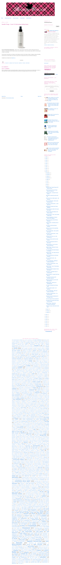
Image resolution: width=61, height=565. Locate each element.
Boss (19, 355)
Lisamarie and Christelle (53, 30)
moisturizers (17, 544)
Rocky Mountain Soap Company (33, 470)
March (47, 309)
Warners (30, 504)
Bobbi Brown (35, 354)
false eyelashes (16, 526)
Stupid (22, 488)
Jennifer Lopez (29, 405)
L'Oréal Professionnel (41, 419)
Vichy (14, 502)
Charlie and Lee (25, 362)
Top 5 (33, 496)
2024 (46, 160)
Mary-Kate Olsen (38, 434)
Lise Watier (20, 427)
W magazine (47, 503)
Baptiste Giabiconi (28, 349)
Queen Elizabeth (37, 463)
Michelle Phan (22, 437)
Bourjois (23, 355)
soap (37, 555)
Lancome (46, 421)
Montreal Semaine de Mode (35, 441)
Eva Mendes (17, 383)
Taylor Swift (16, 491)
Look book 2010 (22, 428)
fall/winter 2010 (44, 525)
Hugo (36, 399)
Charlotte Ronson (43, 362)
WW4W (14, 504)
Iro (39, 400)
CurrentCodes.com (20, 370)
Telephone (36, 491)
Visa (17, 503)
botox (20, 513)
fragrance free (38, 528)
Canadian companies (28, 358)
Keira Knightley (19, 414)
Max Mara (36, 435)
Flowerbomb (32, 386)
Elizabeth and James (30, 379)
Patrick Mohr (39, 456)
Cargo (37, 358)
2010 (46, 324)
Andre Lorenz (41, 344)
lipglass (14, 540)
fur (32, 529)
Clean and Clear (44, 365)
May (47, 184)
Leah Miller (29, 423)
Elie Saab (22, 378)
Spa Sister (28, 484)
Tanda (25, 490)
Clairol (22, 365)
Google (43, 391)
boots (47, 512)
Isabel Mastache (44, 400)
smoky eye (31, 555)
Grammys (18, 392)
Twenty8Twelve (27, 498)
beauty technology (24, 511)
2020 (46, 166)
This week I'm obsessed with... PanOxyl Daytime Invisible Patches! (52, 126)
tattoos (19, 559)
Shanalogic (18, 478)
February (47, 310)
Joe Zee (17, 407)
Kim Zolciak (45, 415)
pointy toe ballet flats (25, 549)
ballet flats (23, 510)
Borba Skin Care (44, 354)
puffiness (21, 551)
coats (30, 517)
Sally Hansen (39, 473)
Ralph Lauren (15, 465)
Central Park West (22, 361)
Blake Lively (15, 354)
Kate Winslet (27, 413)
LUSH (44, 420)
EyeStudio (36, 383)
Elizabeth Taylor (21, 379)
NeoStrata (27, 445)
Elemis (46, 377)
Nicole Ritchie (19, 448)
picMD (30, 548)
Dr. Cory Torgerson (16, 376)
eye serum (24, 524)
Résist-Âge (36, 472)
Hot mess (26, 399)
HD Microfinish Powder (27, 393)
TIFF (13, 490)
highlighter (28, 535)
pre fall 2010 (24, 550)
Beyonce (39, 351)
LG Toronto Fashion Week (31, 420)
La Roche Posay (24, 421)
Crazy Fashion (17, 369)
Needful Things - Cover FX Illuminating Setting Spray (15, 24)
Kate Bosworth (45, 412)
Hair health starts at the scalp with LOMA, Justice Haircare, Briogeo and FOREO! (53, 132)
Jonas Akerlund (38, 407)
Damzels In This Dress (20, 371)
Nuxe (41, 449)
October (47, 176)
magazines (22, 541)
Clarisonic (35, 365)
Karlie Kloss (31, 412)
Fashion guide (31, 385)
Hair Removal (44, 393)
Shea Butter (18, 479)
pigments (35, 548)
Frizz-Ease (21, 387)
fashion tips (24, 526)
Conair (13, 368)
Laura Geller (42, 422)
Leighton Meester (38, 423)
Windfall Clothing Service (38, 505)
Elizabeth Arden (38, 378)
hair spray (23, 532)
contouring (44, 518)
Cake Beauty (20, 357)
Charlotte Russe (15, 363)
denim (21, 520)
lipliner (31, 540)
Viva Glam (21, 503)
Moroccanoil (46, 441)
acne (18, 509)
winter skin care (35, 562)
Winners (46, 505)
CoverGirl (46, 368)
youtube (20, 563)
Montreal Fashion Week (23, 441)
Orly (44, 452)
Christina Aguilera (45, 364)
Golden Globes (32, 391)
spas (42, 555)
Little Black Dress (30, 427)
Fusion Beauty (28, 387)
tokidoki (46, 559)
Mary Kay (28, 434)
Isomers (23, 401)
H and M (18, 393)
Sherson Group (35, 479)
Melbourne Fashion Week (35, 436)
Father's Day (38, 385)
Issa (28, 401)
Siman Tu (13, 482)
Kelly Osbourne (31, 414)
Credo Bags (24, 369)
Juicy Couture (43, 408)
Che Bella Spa (23, 363)
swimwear (26, 558)
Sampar (46, 473)
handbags (14, 535)
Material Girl (15, 435)
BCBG (35, 348)
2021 (46, 165)
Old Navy (24, 451)
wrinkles (14, 563)
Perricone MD (29, 457)
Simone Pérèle (20, 482)
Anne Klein (45, 345)
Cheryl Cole (42, 363)
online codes (38, 545)
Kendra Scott (39, 414)
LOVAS (40, 420)
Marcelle (23, 433)
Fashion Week (38, 384)
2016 (46, 314)
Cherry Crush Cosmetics (33, 363)
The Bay (41, 491)
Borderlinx (14, 355)
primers (38, 550)
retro (27, 551)
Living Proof (39, 427)
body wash (40, 512)
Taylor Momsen (45, 490)
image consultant (28, 536)
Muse (33, 442)
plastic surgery (43, 548)
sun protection (23, 557)
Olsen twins (42, 451)
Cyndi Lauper (28, 370)
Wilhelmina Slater (27, 505)
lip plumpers (24, 538)
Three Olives (24, 495)
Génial (13, 393)
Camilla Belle (45, 357)
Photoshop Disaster (45, 458)
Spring (42, 484)
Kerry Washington (17, 415)
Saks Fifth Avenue (31, 473)
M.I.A (31, 429)
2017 (46, 171)
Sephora (15, 477)
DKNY (44, 370)
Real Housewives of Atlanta (37, 465)
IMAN (47, 399)
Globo (20, 391)
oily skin (31, 545)
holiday (37, 535)
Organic (26, 452)
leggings (46, 537)
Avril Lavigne (24, 348)
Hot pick (31, 399)
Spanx (33, 484)
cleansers (43, 515)
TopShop (37, 496)
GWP (39, 387)
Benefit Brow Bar (43, 350)
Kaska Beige (37, 412)
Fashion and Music (21, 385)
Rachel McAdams (37, 464)
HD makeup (36, 393)
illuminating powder (17, 536)
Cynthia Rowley (35, 370)
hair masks (39, 531)
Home (22, 96)
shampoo (26, 552)
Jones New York (19, 408)
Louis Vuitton (34, 428)
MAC (35, 429)
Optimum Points (18, 452)
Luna (24, 429)
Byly (47, 356)
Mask (44, 434)
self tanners (44, 551)
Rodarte (43, 470)
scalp (31, 551)
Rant (21, 465)
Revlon (40, 467)
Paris (48, 455)
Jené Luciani (36, 405)
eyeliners (22, 525)
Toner (43, 495)
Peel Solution (16, 457)
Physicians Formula (19, 459)
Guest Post (45, 392)
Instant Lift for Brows (32, 400)
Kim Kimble (39, 415)
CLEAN (13, 357)
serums (14, 552)
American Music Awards (22, 344)
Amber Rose (37, 343)
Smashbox (15, 483)
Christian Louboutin (35, 364)
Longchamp (15, 428)
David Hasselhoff (45, 371)
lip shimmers (33, 538)
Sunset (20, 489)
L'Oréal (16, 419)
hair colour (15, 531)
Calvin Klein (29, 357)
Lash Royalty (27, 422)
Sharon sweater (42, 478)
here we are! (46, 63)
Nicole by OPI (27, 448)
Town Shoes (21, 497)
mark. (47, 541)
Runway (17, 472)
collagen (36, 517)
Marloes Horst (15, 434)
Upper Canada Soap (17, 499)
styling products (42, 556)
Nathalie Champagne (32, 444)
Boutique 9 (30, 355)
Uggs (44, 498)
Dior (33, 373)
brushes (40, 513)
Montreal (14, 441)
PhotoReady (37, 458)
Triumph (41, 497)
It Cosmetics (34, 401)
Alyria (31, 343)
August (47, 179)
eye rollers (15, 524)
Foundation (39, 386)
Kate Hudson (14, 413)
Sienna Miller (45, 481)
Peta (35, 457)
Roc (46, 469)
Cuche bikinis (45, 369)
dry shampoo (42, 520)
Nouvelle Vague (35, 449)
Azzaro (30, 348)
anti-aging (46, 509)
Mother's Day (17, 442)
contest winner (34, 518)
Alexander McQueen (29, 342)
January (47, 312)
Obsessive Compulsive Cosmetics (28, 450)
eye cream (33, 522)
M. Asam (27, 429)
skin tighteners (24, 555)
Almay (26, 343)
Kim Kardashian (32, 415)
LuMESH (14, 429)
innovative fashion (37, 536)
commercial (15, 518)
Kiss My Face (34, 416)
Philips (45, 457)
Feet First (46, 385)
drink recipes (34, 520)
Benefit (35, 350)
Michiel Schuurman (31, 437)
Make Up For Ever (17, 431)
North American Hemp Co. (24, 449)
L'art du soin (21, 420)
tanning (13, 559)
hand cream (23, 533)
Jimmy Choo (27, 406)
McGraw (13, 436)
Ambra (42, 343)
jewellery (14, 537)
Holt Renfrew (17, 399)
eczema (18, 521)
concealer (24, 518)
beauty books (43, 510)
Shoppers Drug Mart (22, 481)
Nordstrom (14, 449)
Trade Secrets (29, 497)
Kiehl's (24, 415)
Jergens (42, 405)
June (47, 182)
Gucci (31, 392)
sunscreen (43, 557)
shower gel (24, 553)
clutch (25, 517)
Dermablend (44, 372)
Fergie (13, 386)
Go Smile (25, 391)
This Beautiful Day (48, 331)
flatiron (40, 526)
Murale (26, 442)
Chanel (30, 361)
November (48, 174)
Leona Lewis (46, 423)
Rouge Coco (43, 471)
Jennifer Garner (21, 405)
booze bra (16, 513)
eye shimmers (32, 524)
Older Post (39, 96)
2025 (46, 158)
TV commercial (19, 490)
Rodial (47, 470)
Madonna (31, 430)
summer (14, 557)
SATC (41, 472)
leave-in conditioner (36, 537)
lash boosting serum (24, 537)
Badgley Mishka (41, 348)
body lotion (30, 512)
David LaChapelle (17, 372)
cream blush (35, 519)
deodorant (27, 520)
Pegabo (22, 457)
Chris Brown (19, 364)
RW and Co (30, 464)
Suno (17, 489)
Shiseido (42, 479)
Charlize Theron (34, 362)
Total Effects (15, 497)
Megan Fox (19, 436)
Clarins (28, 365)
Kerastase (46, 414)
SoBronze (22, 483)
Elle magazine (40, 379)
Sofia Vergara (39, 483)
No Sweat (46, 448)
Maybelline (43, 435)
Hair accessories (16, 394)
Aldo (22, 342)
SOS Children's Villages (21, 473)
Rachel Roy (45, 464)
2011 (46, 322)
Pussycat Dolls (30, 463)
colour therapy (44, 517)
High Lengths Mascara (37, 398)
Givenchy (31, 390)
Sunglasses (42, 488)
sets (20, 552)
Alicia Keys (21, 343)
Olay (42, 450)
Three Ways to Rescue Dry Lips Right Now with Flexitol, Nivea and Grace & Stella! (53, 121)
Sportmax (38, 484)
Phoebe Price (22, 458)
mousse (28, 544)
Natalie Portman (21, 444)
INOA (13, 400)
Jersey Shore (21, 406)
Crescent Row (31, 369)
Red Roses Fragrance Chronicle (42, 466)
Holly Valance (46, 398)
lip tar (46, 538)
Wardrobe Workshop (22, 504)
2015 (46, 316)
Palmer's (26, 455)
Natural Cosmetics (42, 444)
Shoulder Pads (38, 481)
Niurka (41, 448)
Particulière (26, 456)
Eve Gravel (30, 383)
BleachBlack (22, 354)
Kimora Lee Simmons (16, 416)
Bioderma (45, 351)
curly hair (44, 519)
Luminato (19, 429)
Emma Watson (28, 380)
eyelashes (14, 525)
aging (39, 509)
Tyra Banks (39, 498)
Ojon (38, 450)
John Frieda (23, 407)
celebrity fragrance (41, 514)
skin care (14, 555)
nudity (21, 545)
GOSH (34, 387)
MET (39, 429)
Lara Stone (21, 422)
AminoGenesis (32, 344)
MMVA (43, 429)
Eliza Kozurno (29, 378)
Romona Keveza (31, 471)
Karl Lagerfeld (23, 412)
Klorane (41, 416)
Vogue (35, 503)
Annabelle (37, 345)
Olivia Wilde (35, 451)
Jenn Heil (14, 405)
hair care (44, 530)
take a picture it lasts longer (41, 558)
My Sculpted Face (39, 442)
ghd (36, 529)
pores (33, 549)
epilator (29, 521)
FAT (40, 383)
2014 (46, 317)
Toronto (43, 496)
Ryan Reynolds (30, 472)
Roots (37, 471)
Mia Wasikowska (45, 436)
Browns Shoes (27, 356)
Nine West (35, 448)
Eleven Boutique (15, 378)
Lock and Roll (46, 427)
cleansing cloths (16, 517)
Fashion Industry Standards (27, 384)
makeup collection (34, 541)
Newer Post (4, 96)
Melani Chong (25, 436)
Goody (37, 391)
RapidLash (27, 465)
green (20, 530)
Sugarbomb (28, 488)
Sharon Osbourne (34, 478)
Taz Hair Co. (23, 491)
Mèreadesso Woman (16, 443)
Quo (20, 464)
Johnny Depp (31, 407)
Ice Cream (17, 400)
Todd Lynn (39, 495)
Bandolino (20, 349)
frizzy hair (27, 529)
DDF (41, 370)
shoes (47, 552)
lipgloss (21, 540)
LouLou (28, 428)
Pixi (28, 459)
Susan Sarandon (33, 489)
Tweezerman (18, 498)
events (44, 521)
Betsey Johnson (31, 351)
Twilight (33, 498)
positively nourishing (44, 549)
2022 (46, 163)
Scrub (13, 475)
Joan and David (42, 406)
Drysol (34, 376)
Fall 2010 (17, 384)
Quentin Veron (15, 464)
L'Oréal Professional (27, 419)
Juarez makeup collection (33, 408)
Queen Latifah (45, 463)
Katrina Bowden (35, 413)
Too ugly (27, 496)
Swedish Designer (41, 489)
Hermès (28, 398)
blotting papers (34, 511)
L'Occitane (46, 417)
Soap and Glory (30, 483)
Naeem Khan (42, 443)
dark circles (15, 520)
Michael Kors (15, 437)
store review (30, 556)
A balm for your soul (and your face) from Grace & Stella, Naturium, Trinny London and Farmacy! (53, 143)
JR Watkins (42, 401)
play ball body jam (15, 549)
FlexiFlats (26, 386)
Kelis (26, 414)
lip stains (39, 538)
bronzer (26, 513)
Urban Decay (28, 499)
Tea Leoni (30, 491)
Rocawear (14, 470)
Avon (15, 348)
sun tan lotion (33, 557)
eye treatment (43, 524)
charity (27, 515)
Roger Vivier (16, 471)
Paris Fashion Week (17, 456)
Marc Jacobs (15, 433)
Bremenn (43, 355)
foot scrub (16, 528)
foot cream (46, 526)
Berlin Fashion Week (22, 351)
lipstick (38, 540)
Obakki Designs (15, 450)
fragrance (26, 528)
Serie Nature (40, 477)
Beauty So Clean (27, 350)
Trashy (37, 497)
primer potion (31, 550)
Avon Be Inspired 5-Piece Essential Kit (52, 298)
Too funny (19, 496)
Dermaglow (14, 373)
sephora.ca (13, 57)
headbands (21, 535)
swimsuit (20, 558)
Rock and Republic (21, 470)
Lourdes (47, 428)
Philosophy (14, 458)
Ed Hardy (28, 377)
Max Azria (30, 435)
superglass (14, 558)
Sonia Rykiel (21, 484)
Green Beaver (24, 392)
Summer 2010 (35, 488)
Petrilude (40, 457)
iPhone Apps (44, 535)
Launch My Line (35, 422)
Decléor (25, 372)
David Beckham (37, 371)
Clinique (20, 366)
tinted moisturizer (37, 559)
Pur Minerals (46, 462)
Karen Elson (15, 412)
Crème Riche (38, 369)
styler (35, 556)
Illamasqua (23, 400)
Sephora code (25, 477)
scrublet (37, 551)
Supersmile (26, 489)
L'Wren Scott (14, 420)
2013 (46, 319)
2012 (46, 321)
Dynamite (46, 376)
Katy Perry (42, 413)
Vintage (13, 503)
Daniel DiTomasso (29, 371)
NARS (22, 443)
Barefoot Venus (41, 349)
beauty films (15, 511)
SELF (45, 472)
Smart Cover (45, 482)
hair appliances (28, 530)
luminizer (16, 541)
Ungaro (47, 498)
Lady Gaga (32, 421)
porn (38, 549)
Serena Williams (33, 477)
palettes (31, 546)
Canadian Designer (16, 358)
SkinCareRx (33, 482)
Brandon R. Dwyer (37, 355)
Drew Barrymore (27, 376)
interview (45, 536)
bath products (32, 510)
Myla (47, 442)
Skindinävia (39, 482)
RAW (25, 464)
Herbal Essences (21, 398)
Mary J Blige (22, 434)
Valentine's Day (36, 499)
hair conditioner (27, 531)
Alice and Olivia (40, 342)
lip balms (14, 538)
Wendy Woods (41, 504)
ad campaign (25, 509)
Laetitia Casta (40, 421)
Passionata (32, 456)
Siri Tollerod (26, 482)
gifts (39, 529)
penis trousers (15, 548)
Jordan (25, 408)
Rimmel (15, 469)
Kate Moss (20, 413)
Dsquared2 (39, 376)
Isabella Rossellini (16, 401)
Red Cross (27, 466)
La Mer (17, 421)
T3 (47, 489)
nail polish (38, 544)
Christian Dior (26, 364)
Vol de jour (40, 503)
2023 (46, 161)
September (48, 177)
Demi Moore (37, 372)
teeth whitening (26, 559)
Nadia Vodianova (29, 443)
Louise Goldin (41, 428)
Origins (32, 452)
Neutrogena (36, 445)
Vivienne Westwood (29, 503)
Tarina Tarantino (32, 490)
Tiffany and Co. (31, 495)
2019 (46, 168)
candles (19, 514)
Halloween (29, 394)
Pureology (16, 463)
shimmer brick (41, 552)
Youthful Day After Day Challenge (36, 506)
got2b (45, 529)
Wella (35, 504)
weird (27, 562)
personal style (23, 548)
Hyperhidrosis (41, 399)
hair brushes (37, 530)
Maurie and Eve (22, 435)
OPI (45, 449)
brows (33, 513)
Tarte (39, 490)
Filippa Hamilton (19, 386)
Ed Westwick (33, 377)
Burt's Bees (41, 356)
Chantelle (45, 361)
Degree (30, 372)
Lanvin (15, 422)
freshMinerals (20, 529)
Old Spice (30, 451)
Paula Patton (46, 456)
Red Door (32, 466)
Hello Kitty (24, 397)
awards (16, 510)
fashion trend (32, 526)
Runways (23, 472)
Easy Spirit (21, 377)
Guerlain (37, 392)
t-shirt (31, 558)
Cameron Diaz (37, 357)
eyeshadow (32, 525)
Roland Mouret (24, 471)
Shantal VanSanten (25, 478)
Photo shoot (30, 458)
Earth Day (14, 377)
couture (28, 519)
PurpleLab (23, 463)
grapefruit (14, 530)
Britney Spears (19, 356)
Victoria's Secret (33, 502)
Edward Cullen (41, 377)
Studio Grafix (17, 488)
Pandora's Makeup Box (34, 455)
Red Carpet (20, 466)
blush (42, 511)
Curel (13, 370)
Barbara (35, 349)
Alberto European (15, 342)
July (47, 181)
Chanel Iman (38, 361)
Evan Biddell (24, 383)
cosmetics (22, 519)
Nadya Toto (36, 443)
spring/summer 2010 (20, 556)
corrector (14, 519)
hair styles (38, 532)
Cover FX (39, 368)
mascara (19, 542)
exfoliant (14, 522)
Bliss (28, 354)
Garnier (14, 388)
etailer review (36, 521)
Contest (20, 368)
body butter (20, 512)
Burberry (33, 356)
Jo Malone (34, 406)
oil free (25, 545)
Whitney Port (19, 505)
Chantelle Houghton (16, 362)
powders (15, 550)
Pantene (43, 455)
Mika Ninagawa (39, 437)
